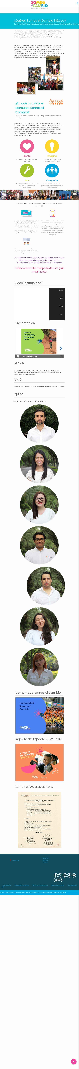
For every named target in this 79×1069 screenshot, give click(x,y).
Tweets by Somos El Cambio (45, 860)
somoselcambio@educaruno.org (51, 893)
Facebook (15, 860)
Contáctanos (7, 885)
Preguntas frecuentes (22, 885)
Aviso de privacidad (57, 885)
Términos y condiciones (40, 885)
